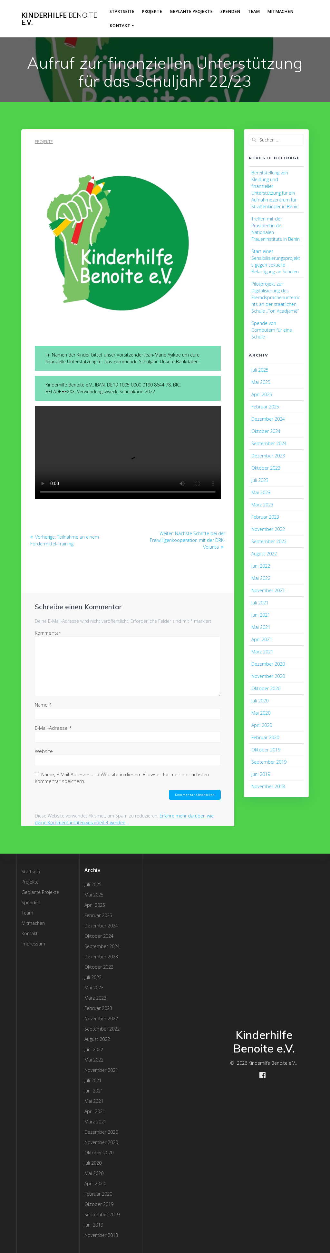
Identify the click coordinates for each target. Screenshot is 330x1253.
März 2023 (262, 505)
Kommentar (48, 633)
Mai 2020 (260, 713)
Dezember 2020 (268, 664)
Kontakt (120, 25)
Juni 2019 (260, 774)
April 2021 (261, 639)
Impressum (33, 944)
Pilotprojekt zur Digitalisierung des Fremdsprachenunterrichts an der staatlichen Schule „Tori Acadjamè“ (275, 297)
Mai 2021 (260, 627)
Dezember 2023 (268, 456)
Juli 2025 (259, 370)
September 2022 (268, 541)
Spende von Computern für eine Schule (271, 330)
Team (254, 11)
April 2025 (261, 394)
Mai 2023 (260, 492)
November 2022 (268, 529)
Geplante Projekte (191, 11)
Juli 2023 (259, 480)
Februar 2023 (265, 517)
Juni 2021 (260, 615)
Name (43, 704)
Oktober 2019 (265, 750)
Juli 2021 (259, 603)
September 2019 (268, 762)
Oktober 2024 (265, 431)
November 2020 (268, 676)
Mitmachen (280, 11)
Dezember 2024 (268, 419)
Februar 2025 (265, 407)
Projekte (152, 11)
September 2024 (268, 443)
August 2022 (264, 554)
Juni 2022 (260, 566)
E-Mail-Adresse (53, 728)
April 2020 (261, 725)
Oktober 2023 (265, 468)
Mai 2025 (260, 382)
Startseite (122, 11)
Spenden (230, 11)
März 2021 (262, 652)
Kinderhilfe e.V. (59, 19)
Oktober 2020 (265, 688)
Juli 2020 (259, 701)
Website (44, 751)
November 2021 (268, 590)
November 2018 (268, 786)
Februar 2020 (265, 737)
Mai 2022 (260, 578)
